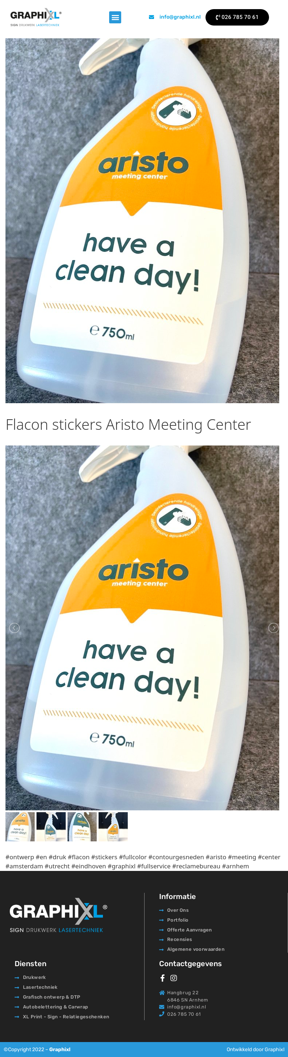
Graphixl (59, 1049)
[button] (115, 17)
